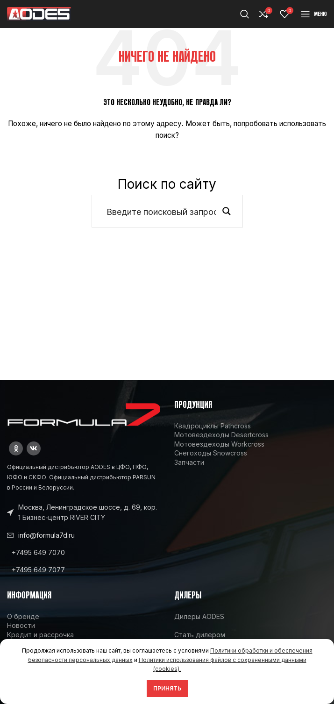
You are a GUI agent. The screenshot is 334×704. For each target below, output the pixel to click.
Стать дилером (199, 635)
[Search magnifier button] (226, 211)
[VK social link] (34, 448)
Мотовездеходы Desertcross (221, 435)
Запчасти (189, 462)
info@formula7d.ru (46, 535)
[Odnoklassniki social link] (16, 448)
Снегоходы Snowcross (210, 453)
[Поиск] (244, 14)
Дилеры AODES (199, 616)
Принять (167, 688)
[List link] (83, 553)
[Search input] (161, 211)
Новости (21, 625)
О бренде (23, 616)
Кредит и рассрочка (40, 635)
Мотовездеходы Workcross (219, 444)
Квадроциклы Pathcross (212, 426)
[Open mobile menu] (314, 14)
